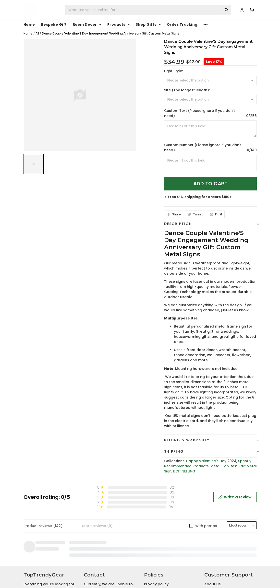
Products (118, 24)
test (234, 466)
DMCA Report (200, 571)
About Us (212, 493)
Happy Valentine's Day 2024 (211, 461)
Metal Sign (219, 466)
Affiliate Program (219, 523)
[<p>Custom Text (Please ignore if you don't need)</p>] (210, 128)
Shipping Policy (157, 508)
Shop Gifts (148, 24)
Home (29, 24)
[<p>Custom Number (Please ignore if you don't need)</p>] (210, 163)
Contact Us (214, 500)
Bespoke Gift (54, 24)
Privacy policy (156, 493)
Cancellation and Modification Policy (161, 534)
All (37, 33)
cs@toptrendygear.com (110, 513)
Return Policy (155, 523)
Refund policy (156, 516)
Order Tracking (182, 24)
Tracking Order (217, 516)
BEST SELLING (184, 471)
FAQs (208, 508)
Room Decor (87, 24)
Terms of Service (159, 500)
